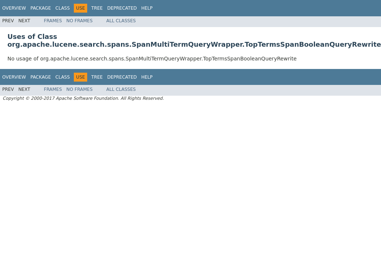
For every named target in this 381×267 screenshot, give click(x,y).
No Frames (79, 20)
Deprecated (122, 8)
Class (62, 8)
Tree (97, 8)
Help (147, 8)
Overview (14, 8)
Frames (53, 20)
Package (40, 8)
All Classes (121, 20)
